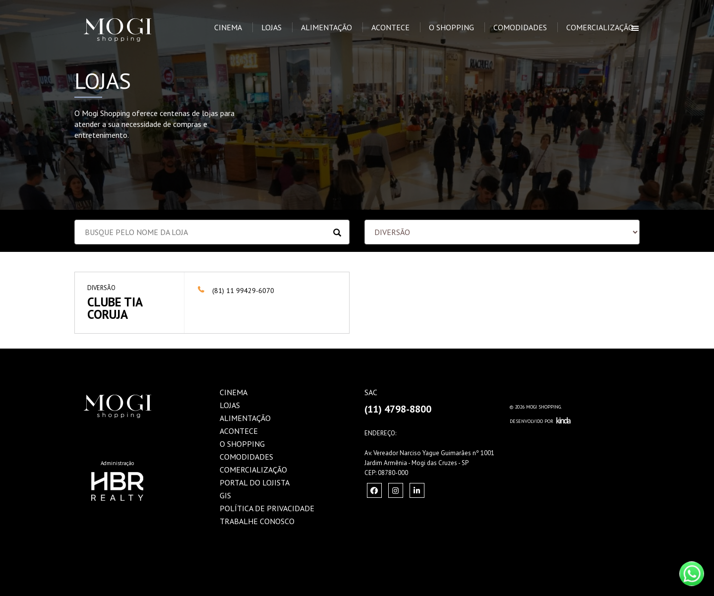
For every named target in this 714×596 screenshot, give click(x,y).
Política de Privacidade (267, 508)
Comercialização (600, 27)
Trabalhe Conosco (257, 521)
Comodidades (520, 27)
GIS (225, 495)
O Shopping (451, 27)
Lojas (271, 27)
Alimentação (326, 27)
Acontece (390, 27)
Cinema (228, 27)
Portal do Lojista (255, 482)
